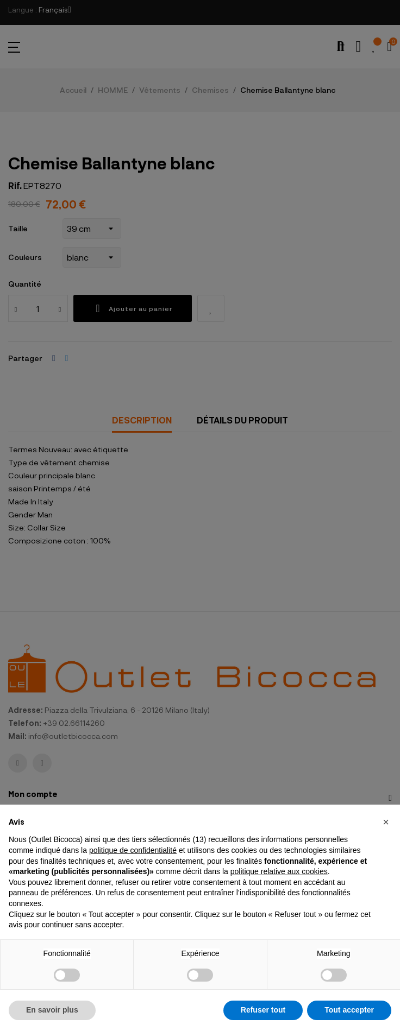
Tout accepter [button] (349, 1009)
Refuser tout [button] (263, 1009)
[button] (386, 822)
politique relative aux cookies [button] (279, 871)
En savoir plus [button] (52, 1009)
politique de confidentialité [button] (133, 850)
